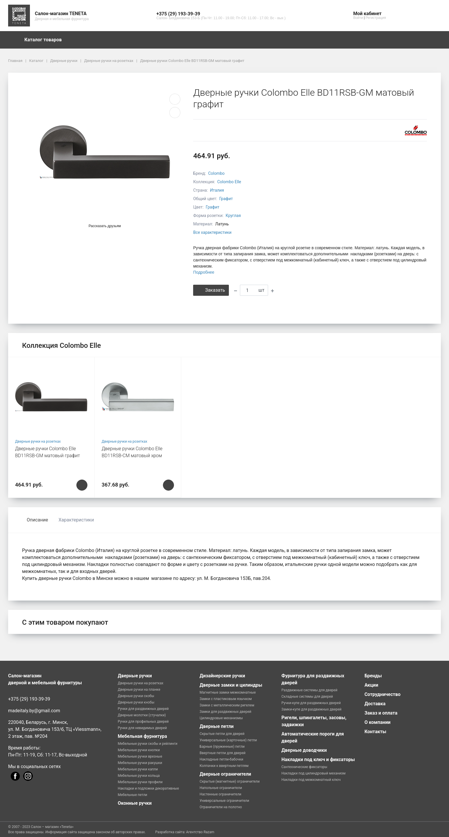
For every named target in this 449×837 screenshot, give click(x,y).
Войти (358, 18)
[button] (220, 14)
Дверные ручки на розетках (38, 441)
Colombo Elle (229, 181)
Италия (217, 190)
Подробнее (203, 272)
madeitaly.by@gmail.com (34, 710)
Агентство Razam (200, 832)
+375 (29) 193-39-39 (29, 699)
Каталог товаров (46, 39)
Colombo (216, 173)
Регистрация (376, 18)
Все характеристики (212, 232)
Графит (226, 198)
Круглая (233, 215)
